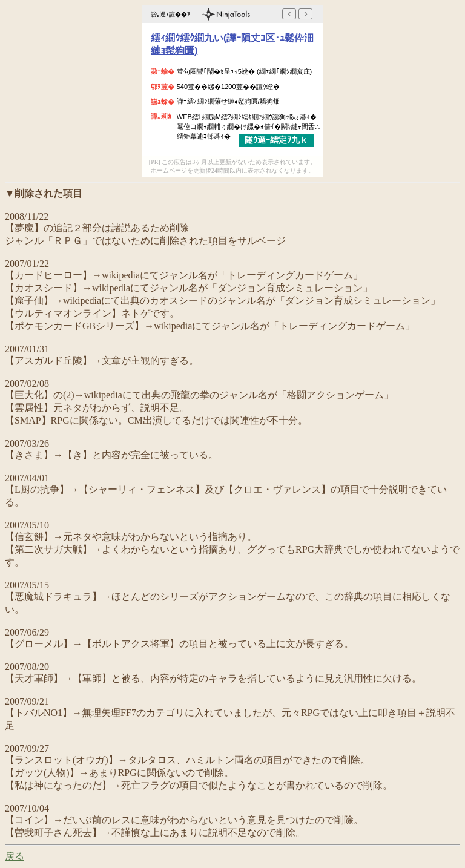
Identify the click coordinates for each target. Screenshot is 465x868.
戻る (14, 856)
